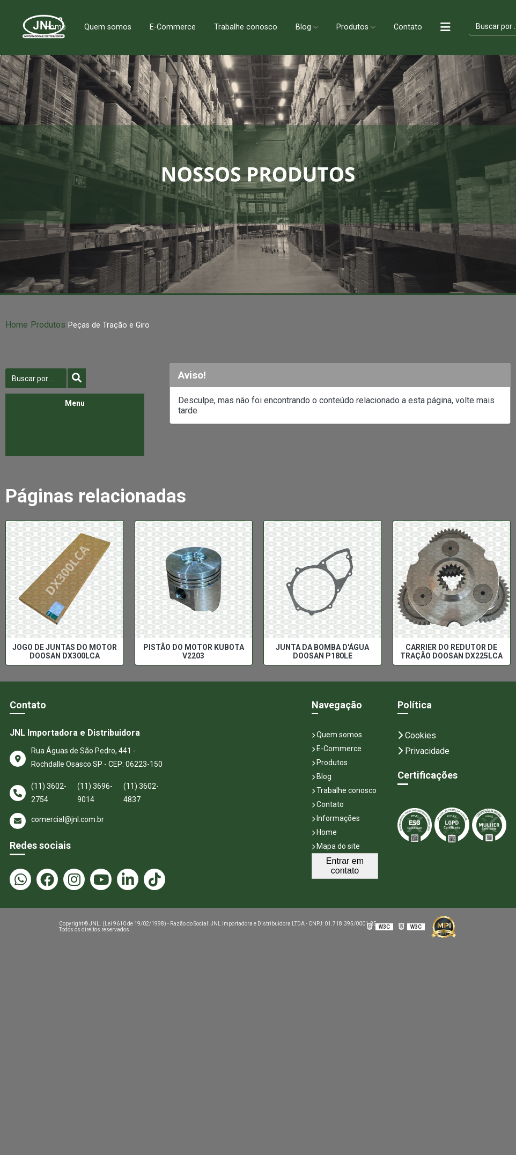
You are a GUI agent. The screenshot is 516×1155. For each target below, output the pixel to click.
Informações (336, 818)
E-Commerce (170, 26)
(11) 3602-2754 (49, 793)
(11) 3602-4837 (141, 793)
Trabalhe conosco (246, 26)
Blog (306, 26)
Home (48, 26)
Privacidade (423, 751)
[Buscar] (77, 378)
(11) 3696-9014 (95, 793)
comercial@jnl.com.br (57, 821)
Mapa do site (336, 846)
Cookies (416, 735)
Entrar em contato (345, 865)
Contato (414, 26)
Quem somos (103, 26)
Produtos (357, 26)
